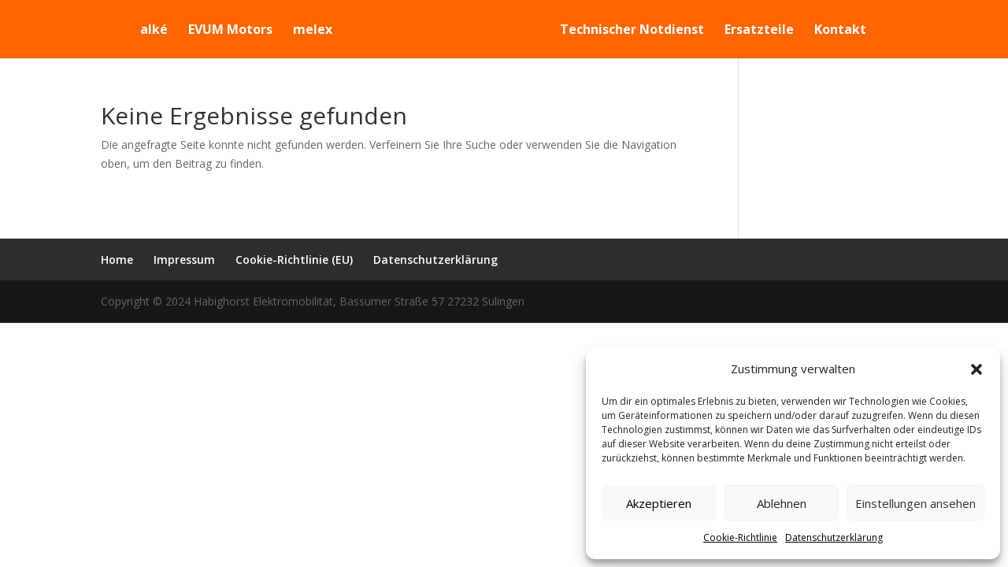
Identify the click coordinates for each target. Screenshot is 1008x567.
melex (303, 31)
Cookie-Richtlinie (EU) (294, 259)
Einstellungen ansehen (915, 503)
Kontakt (850, 31)
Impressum (184, 259)
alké (144, 31)
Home (117, 259)
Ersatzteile (768, 31)
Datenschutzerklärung (834, 537)
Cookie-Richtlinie (740, 537)
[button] (976, 369)
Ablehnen (781, 503)
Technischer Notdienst (641, 31)
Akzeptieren (658, 503)
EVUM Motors (221, 31)
